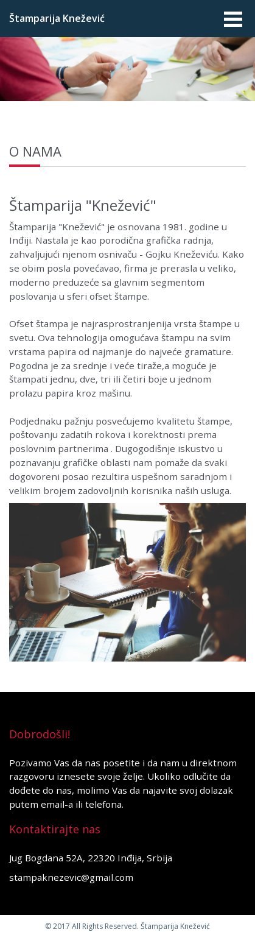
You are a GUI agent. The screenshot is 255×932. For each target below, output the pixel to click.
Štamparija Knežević (57, 18)
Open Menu (232, 18)
